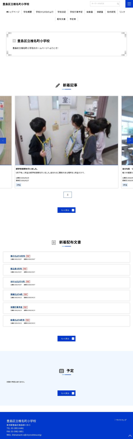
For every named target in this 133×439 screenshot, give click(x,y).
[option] (66, 142)
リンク (122, 11)
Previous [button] (3, 141)
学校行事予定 (76, 11)
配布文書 (61, 18)
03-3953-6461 (17, 428)
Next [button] (130, 141)
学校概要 (27, 11)
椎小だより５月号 (18, 255)
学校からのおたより (45, 11)
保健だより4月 (17, 294)
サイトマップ (121, 419)
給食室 (90, 11)
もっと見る (65, 210)
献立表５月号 (16, 268)
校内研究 (111, 11)
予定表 (73, 18)
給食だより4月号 (18, 319)
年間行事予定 (17, 307)
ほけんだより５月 (18, 281)
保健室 (100, 11)
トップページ (14, 11)
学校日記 (62, 11)
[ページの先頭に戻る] (130, 436)
